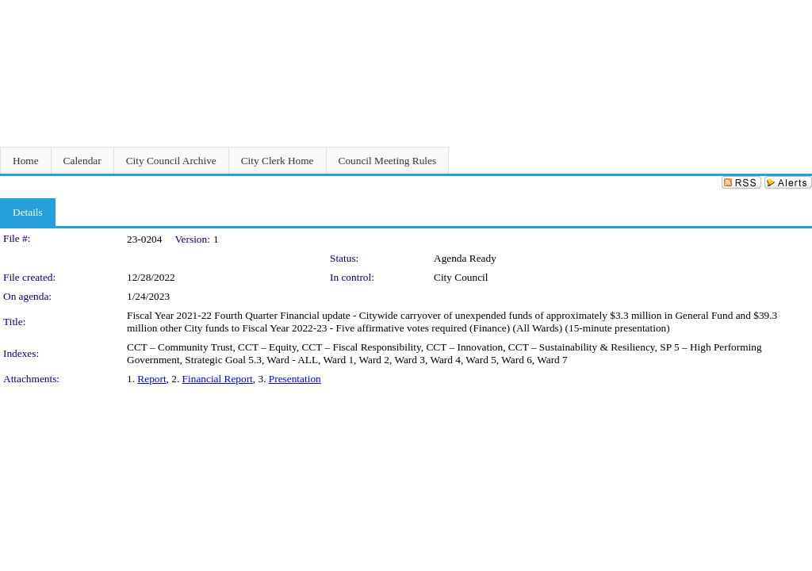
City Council (461, 277)
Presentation (295, 379)
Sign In (792, 10)
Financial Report (217, 379)
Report (151, 379)
